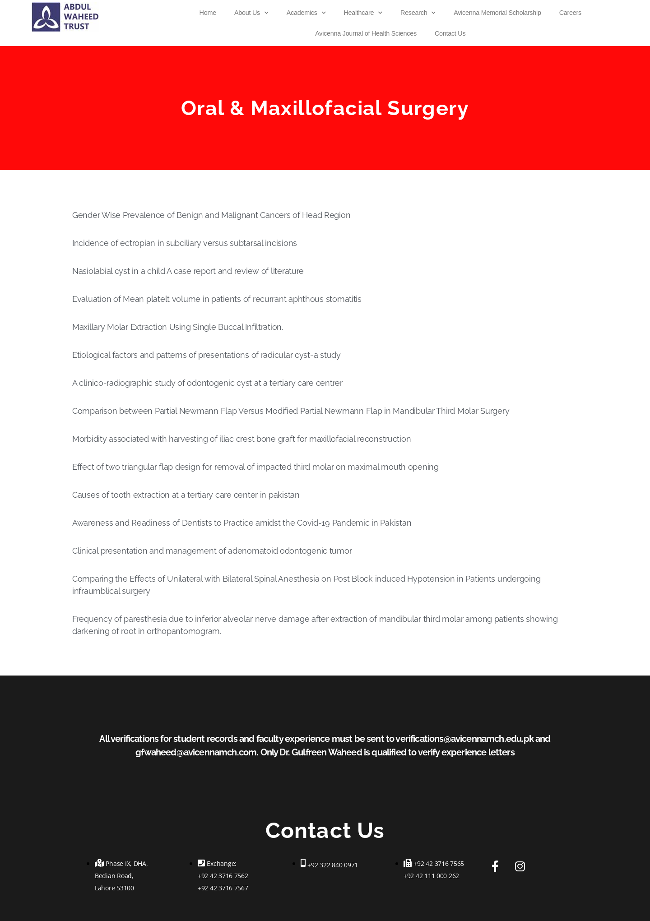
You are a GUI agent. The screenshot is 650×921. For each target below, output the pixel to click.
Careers (570, 12)
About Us (251, 12)
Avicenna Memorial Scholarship (497, 12)
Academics (306, 12)
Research (418, 12)
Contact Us (450, 33)
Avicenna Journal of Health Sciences (366, 33)
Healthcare (363, 12)
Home (208, 12)
